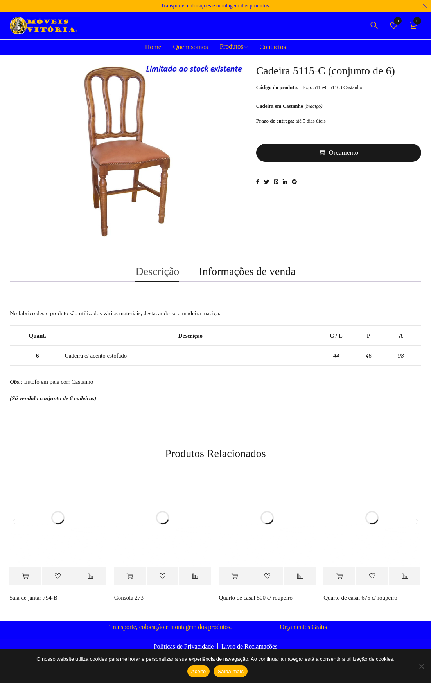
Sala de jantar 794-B (33, 605)
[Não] (421, 666)
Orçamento (344, 155)
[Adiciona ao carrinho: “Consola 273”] (130, 584)
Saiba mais (230, 671)
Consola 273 (129, 605)
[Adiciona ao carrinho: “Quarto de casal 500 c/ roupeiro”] (234, 584)
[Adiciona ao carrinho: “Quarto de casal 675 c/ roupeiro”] (339, 584)
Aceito (198, 671)
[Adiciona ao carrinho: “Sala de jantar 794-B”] (25, 584)
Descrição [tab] (157, 276)
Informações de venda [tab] (247, 276)
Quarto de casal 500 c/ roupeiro (256, 605)
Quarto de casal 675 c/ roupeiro (360, 605)
